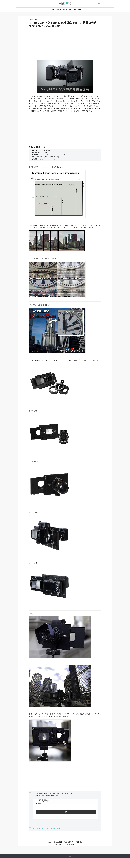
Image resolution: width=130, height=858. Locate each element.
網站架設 (58, 9)
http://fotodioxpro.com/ (46, 159)
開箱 (75, 9)
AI (49, 9)
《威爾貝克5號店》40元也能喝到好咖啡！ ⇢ (65, 845)
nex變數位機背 (45, 828)
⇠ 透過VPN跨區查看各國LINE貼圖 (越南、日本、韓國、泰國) (65, 842)
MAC (70, 9)
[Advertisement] (65, 44)
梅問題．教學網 (65, 3)
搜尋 (99, 3)
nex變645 (38, 828)
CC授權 (42, 795)
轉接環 (59, 828)
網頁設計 (65, 9)
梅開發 (79, 9)
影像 (53, 9)
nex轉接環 (53, 828)
